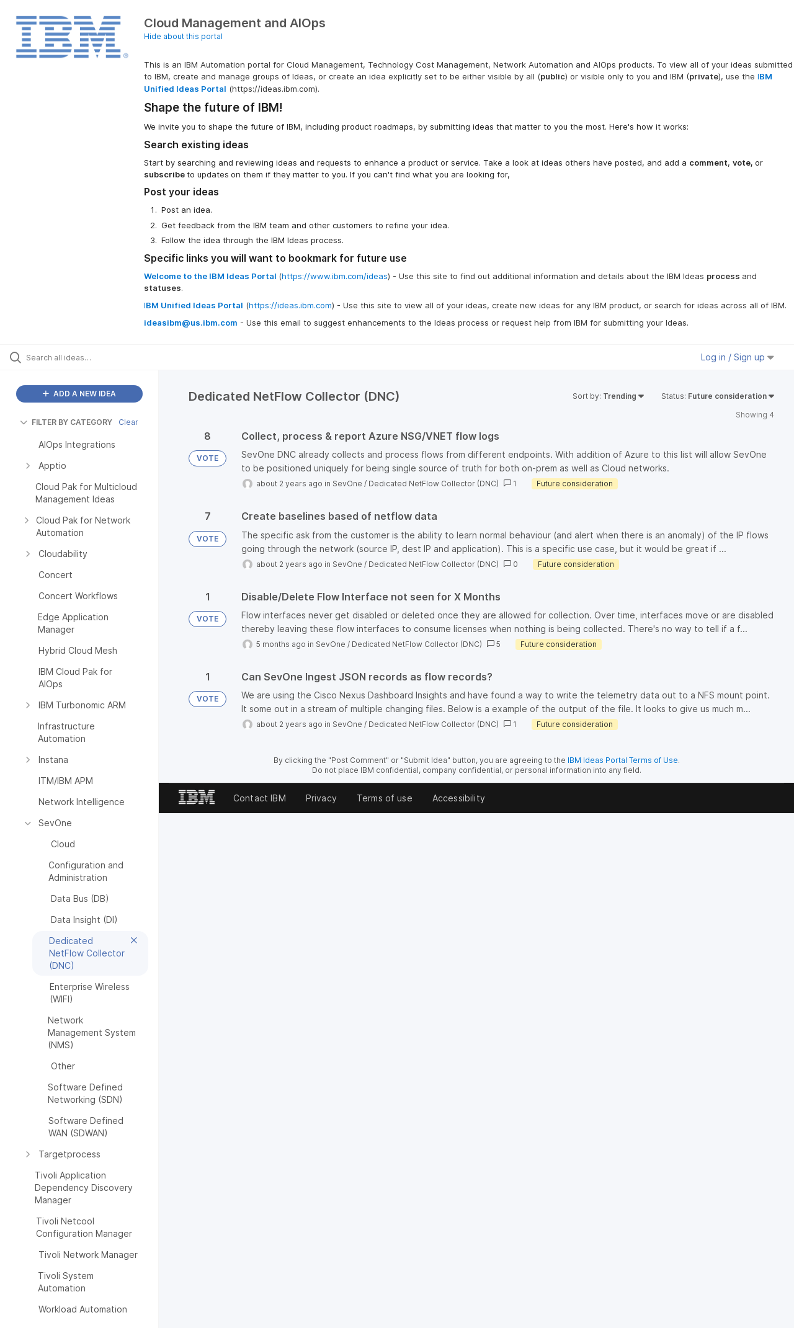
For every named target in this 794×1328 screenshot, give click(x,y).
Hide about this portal (183, 36)
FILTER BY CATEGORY (66, 422)
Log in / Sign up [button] (737, 357)
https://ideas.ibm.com (290, 305)
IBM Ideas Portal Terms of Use (623, 760)
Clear (128, 422)
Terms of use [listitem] (385, 798)
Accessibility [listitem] (458, 798)
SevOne (347, 483)
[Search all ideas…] (95, 357)
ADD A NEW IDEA (79, 393)
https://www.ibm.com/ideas (335, 276)
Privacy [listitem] (321, 798)
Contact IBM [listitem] (259, 798)
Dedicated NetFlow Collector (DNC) (433, 483)
